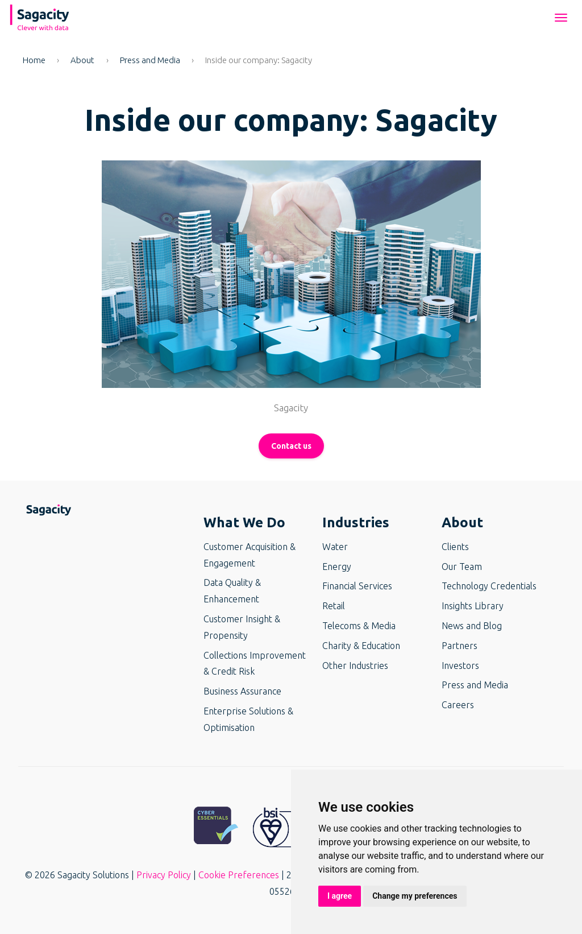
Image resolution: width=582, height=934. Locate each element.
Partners (459, 645)
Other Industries (355, 665)
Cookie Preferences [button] (238, 875)
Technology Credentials (489, 586)
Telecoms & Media (359, 626)
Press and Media (150, 60)
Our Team (462, 566)
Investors (460, 665)
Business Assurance (242, 691)
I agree (339, 895)
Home (34, 60)
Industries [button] (355, 522)
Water (335, 547)
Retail (333, 606)
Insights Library (473, 606)
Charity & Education (361, 645)
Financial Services (357, 586)
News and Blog (472, 626)
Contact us (291, 446)
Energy (336, 566)
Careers (458, 705)
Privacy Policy (163, 875)
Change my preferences (414, 895)
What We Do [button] (244, 522)
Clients (455, 547)
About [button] (462, 522)
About (82, 60)
